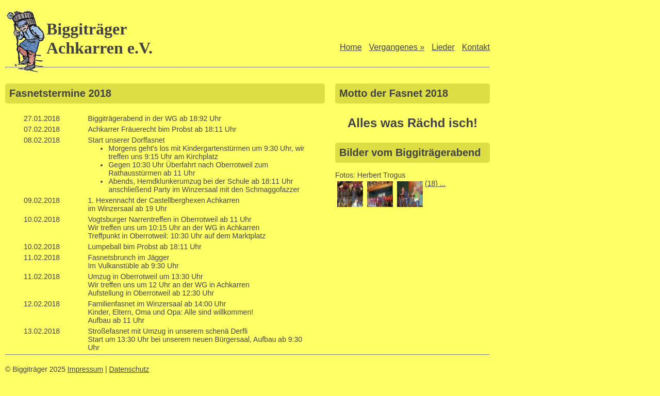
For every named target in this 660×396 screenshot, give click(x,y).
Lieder (443, 47)
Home (351, 47)
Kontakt (476, 47)
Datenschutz (129, 369)
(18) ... (435, 183)
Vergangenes (397, 47)
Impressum (85, 369)
